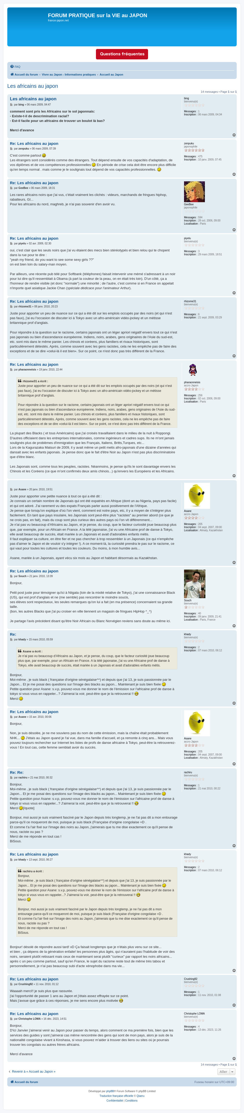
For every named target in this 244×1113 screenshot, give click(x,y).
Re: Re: (17, 772)
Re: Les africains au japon (34, 143)
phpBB (110, 1091)
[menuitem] (15, 67)
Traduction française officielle (116, 1096)
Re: (13, 634)
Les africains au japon (32, 86)
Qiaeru (140, 1096)
